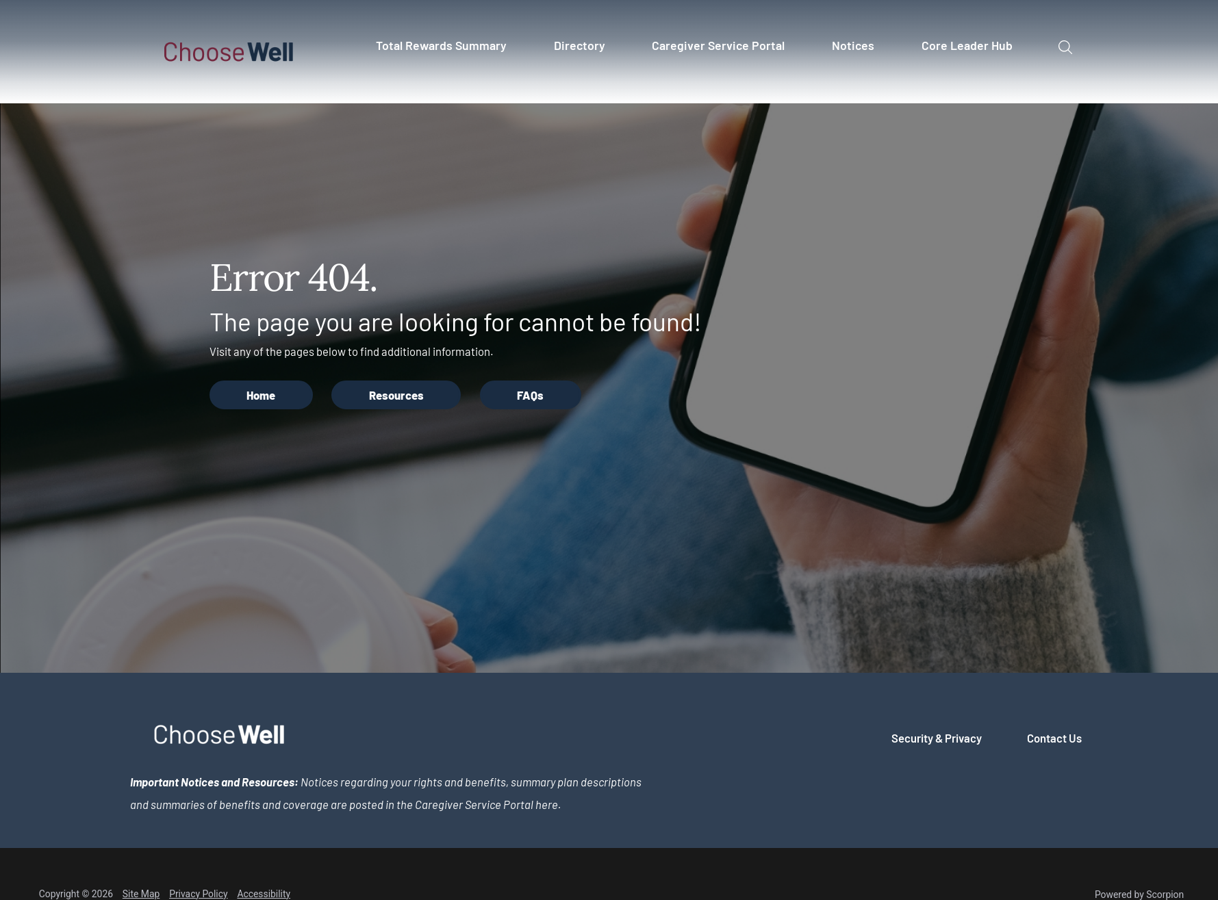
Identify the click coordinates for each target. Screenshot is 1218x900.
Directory (579, 45)
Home (260, 395)
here (546, 804)
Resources (396, 395)
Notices (853, 45)
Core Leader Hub (967, 45)
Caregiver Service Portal (718, 45)
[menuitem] (447, 51)
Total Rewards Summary (441, 45)
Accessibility (263, 893)
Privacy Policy (198, 893)
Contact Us (1054, 738)
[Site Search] (1066, 48)
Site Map (141, 893)
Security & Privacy (936, 738)
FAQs (530, 395)
